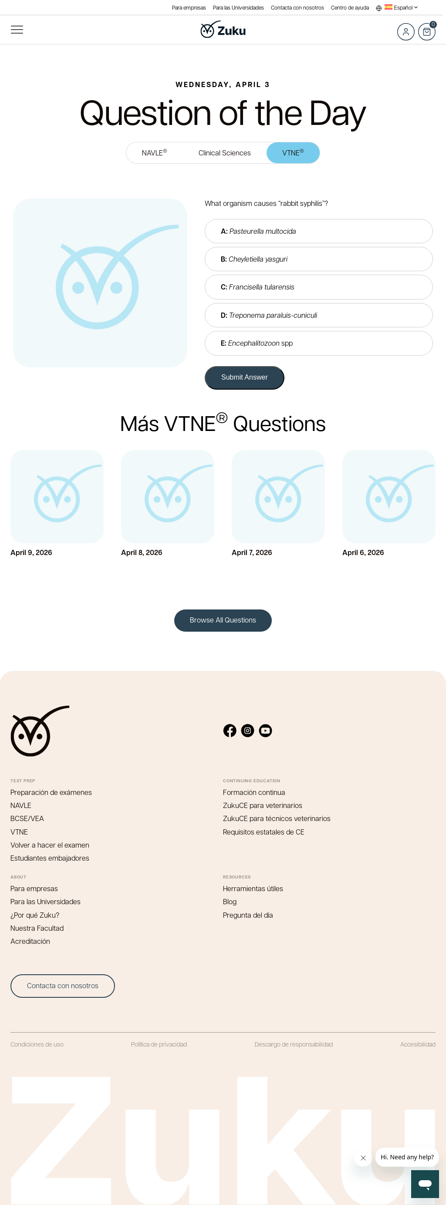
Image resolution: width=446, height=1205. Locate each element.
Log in (406, 31)
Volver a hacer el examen (49, 844)
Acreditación (30, 941)
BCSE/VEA (27, 818)
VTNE (293, 152)
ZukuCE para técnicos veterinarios (277, 818)
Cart (427, 27)
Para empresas (189, 7)
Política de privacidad (159, 1044)
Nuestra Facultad (37, 927)
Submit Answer (244, 377)
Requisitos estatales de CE (263, 831)
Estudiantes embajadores (49, 857)
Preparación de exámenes (51, 792)
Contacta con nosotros (297, 7)
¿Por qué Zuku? (34, 914)
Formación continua (254, 792)
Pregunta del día (248, 914)
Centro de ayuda (350, 7)
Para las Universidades (238, 7)
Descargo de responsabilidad (294, 1044)
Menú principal (16, 30)
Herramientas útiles (253, 888)
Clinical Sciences (225, 152)
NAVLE (154, 152)
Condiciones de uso (37, 1044)
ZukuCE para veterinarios (262, 805)
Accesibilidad (418, 1044)
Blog (230, 901)
